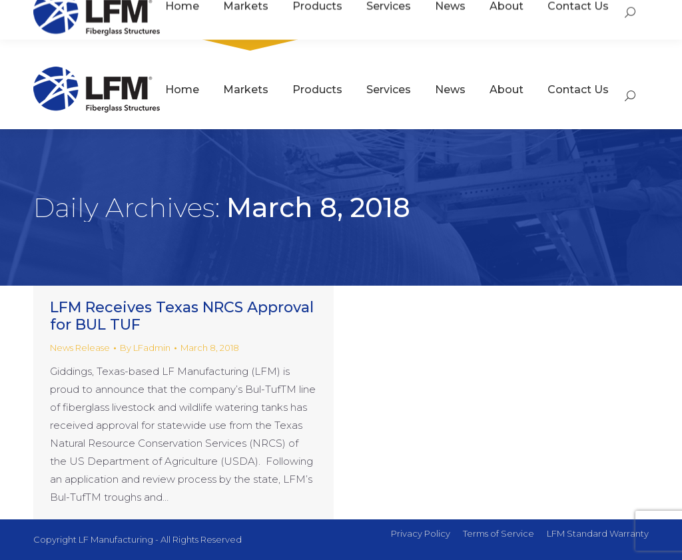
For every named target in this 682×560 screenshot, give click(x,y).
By (145, 347)
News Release (80, 347)
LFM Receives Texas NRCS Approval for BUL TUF (182, 316)
